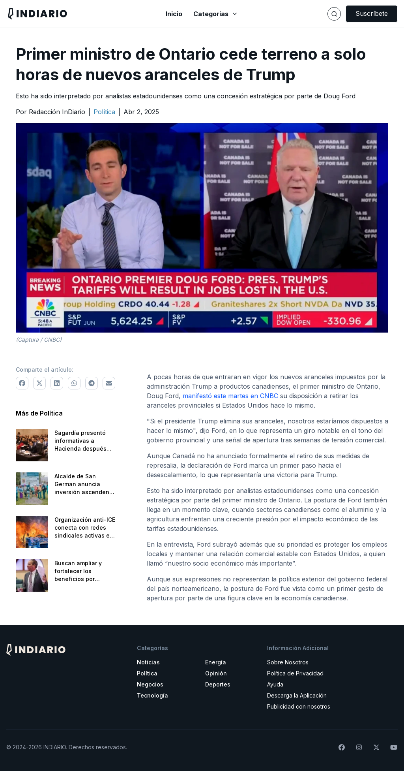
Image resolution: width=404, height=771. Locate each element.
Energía (215, 662)
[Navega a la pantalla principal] (71, 13)
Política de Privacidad (295, 673)
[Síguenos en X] (376, 747)
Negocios (150, 684)
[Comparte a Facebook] (22, 383)
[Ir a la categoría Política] (104, 112)
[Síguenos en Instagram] (359, 747)
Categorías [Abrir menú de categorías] (215, 14)
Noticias (148, 662)
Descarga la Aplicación (297, 695)
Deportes (217, 684)
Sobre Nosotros (288, 662)
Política (147, 673)
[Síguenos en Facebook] (342, 747)
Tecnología (152, 695)
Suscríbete (371, 13)
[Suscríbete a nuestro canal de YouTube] (394, 747)
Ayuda (275, 684)
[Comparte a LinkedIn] (56, 383)
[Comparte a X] (39, 383)
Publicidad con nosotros (298, 706)
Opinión (216, 673)
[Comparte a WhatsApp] (74, 383)
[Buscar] (334, 14)
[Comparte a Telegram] (91, 383)
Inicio (174, 14)
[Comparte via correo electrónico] (109, 383)
